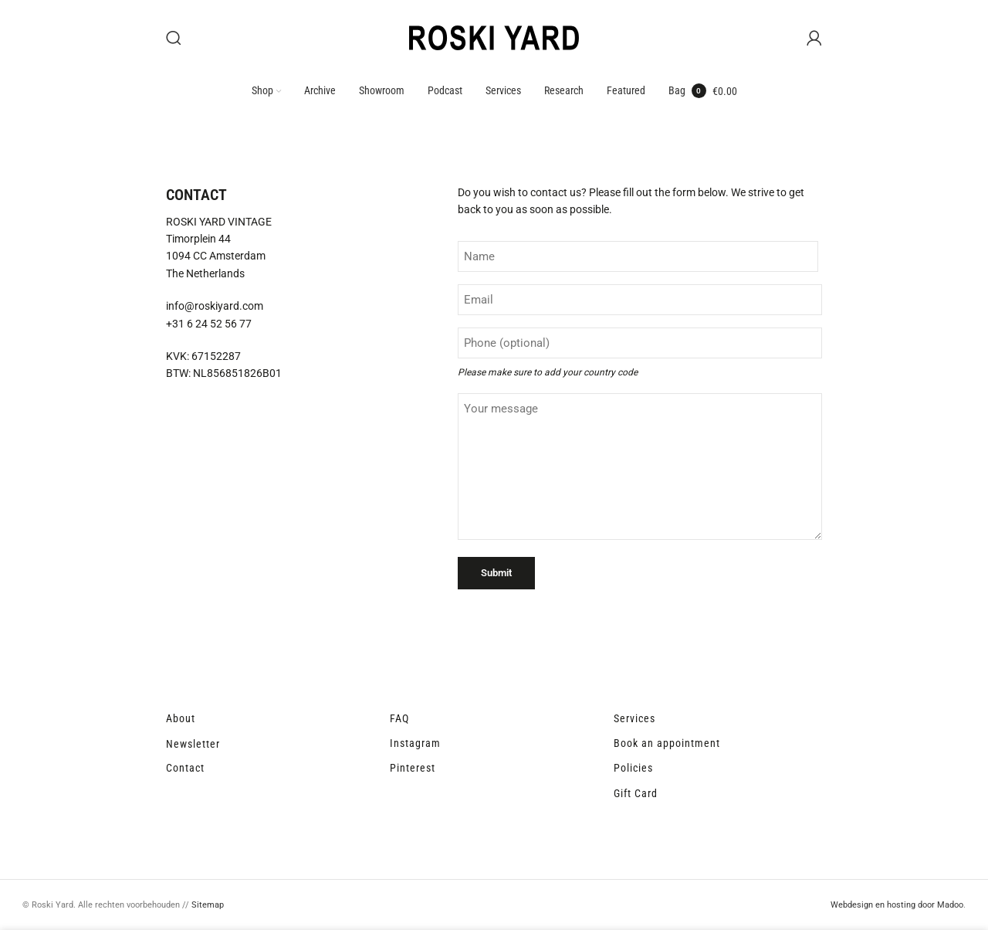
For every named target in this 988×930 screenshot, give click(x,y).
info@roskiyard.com (214, 308)
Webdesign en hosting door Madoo (897, 907)
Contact (185, 770)
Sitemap (207, 907)
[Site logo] (494, 38)
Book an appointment (667, 744)
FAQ (399, 720)
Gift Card (636, 795)
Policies (633, 770)
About (180, 720)
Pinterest (412, 770)
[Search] (173, 38)
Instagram (415, 744)
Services (634, 720)
